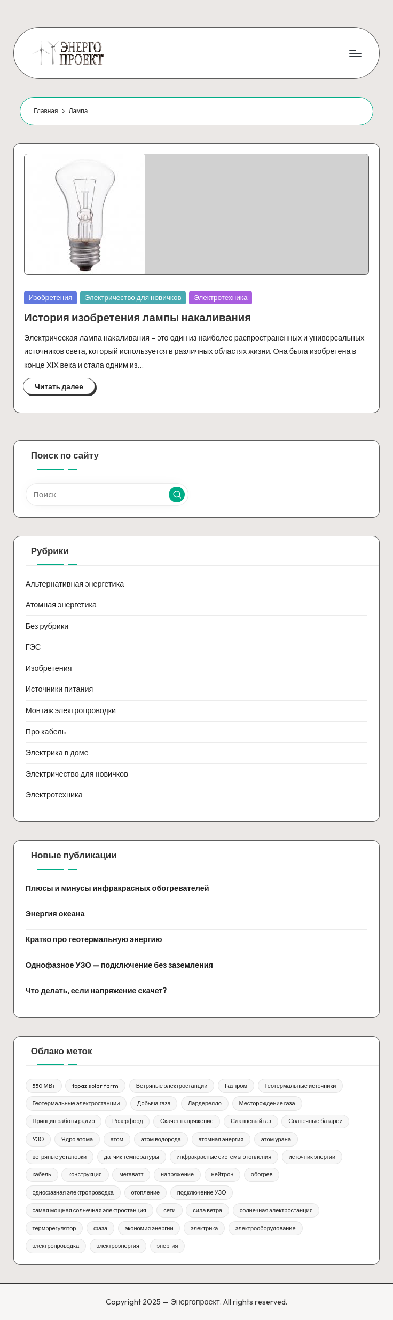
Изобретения (51, 297)
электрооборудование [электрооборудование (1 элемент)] (265, 1228)
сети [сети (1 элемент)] (169, 1210)
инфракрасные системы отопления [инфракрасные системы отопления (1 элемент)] (223, 1156)
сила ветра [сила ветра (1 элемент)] (207, 1210)
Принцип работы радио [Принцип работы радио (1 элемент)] (63, 1121)
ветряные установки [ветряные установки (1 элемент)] (59, 1156)
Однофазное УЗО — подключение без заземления (119, 965)
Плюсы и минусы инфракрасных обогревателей (117, 888)
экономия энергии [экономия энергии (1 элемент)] (149, 1228)
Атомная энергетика (61, 605)
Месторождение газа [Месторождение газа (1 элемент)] (267, 1103)
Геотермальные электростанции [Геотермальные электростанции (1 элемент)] (76, 1103)
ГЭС (33, 647)
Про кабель (46, 732)
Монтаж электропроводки (71, 710)
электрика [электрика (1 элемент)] (204, 1228)
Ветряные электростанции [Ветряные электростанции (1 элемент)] (172, 1085)
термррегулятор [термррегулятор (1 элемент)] (54, 1228)
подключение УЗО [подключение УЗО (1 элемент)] (201, 1192)
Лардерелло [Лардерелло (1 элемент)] (205, 1103)
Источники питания (59, 689)
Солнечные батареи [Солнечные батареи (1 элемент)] (315, 1121)
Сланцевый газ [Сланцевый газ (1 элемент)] (251, 1121)
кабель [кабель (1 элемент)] (41, 1174)
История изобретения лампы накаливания (137, 317)
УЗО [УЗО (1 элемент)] (38, 1139)
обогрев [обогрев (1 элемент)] (262, 1174)
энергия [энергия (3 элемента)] (167, 1246)
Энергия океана (55, 914)
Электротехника (221, 297)
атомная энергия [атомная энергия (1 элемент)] (220, 1139)
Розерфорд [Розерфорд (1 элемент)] (127, 1121)
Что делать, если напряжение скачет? (96, 990)
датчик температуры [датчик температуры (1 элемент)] (131, 1156)
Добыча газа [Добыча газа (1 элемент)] (154, 1103)
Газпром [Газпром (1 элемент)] (236, 1085)
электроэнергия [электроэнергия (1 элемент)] (118, 1246)
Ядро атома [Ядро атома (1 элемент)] (77, 1139)
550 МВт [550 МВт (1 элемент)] (43, 1085)
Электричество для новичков (133, 297)
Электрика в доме (57, 752)
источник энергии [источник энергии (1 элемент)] (312, 1156)
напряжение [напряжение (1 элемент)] (177, 1174)
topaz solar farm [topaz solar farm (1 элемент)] (95, 1085)
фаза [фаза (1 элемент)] (100, 1228)
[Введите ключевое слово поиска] (107, 494)
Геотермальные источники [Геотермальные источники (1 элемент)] (300, 1085)
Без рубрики (47, 626)
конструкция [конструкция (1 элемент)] (84, 1174)
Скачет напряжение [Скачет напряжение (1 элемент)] (186, 1121)
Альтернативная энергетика (75, 584)
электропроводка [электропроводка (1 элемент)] (55, 1246)
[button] (177, 495)
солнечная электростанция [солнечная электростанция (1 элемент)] (276, 1210)
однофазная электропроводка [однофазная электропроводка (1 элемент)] (72, 1192)
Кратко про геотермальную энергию (94, 939)
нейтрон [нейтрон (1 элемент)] (222, 1174)
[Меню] (354, 53)
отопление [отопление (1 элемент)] (145, 1192)
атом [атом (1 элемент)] (117, 1139)
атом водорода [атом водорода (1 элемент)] (161, 1139)
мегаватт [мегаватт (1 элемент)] (131, 1174)
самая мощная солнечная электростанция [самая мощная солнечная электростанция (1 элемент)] (89, 1210)
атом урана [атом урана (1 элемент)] (276, 1139)
